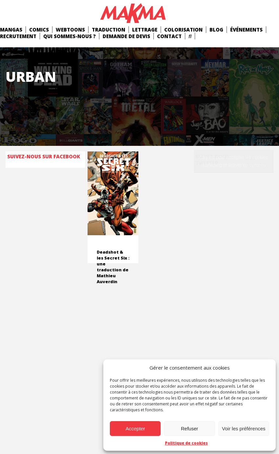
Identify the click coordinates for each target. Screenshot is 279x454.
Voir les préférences (244, 428)
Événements (246, 29)
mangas (11, 29)
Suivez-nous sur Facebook (43, 156)
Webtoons (70, 29)
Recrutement (18, 36)
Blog (216, 29)
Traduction (108, 29)
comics (39, 29)
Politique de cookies (186, 443)
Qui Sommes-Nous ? (69, 36)
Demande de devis (126, 36)
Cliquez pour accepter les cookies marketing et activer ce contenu (233, 161)
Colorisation (183, 29)
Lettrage (144, 29)
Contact (169, 36)
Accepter (135, 428)
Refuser (189, 428)
